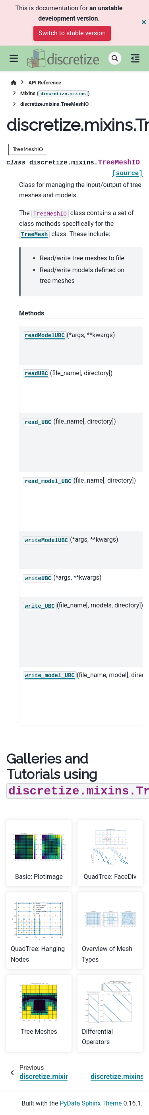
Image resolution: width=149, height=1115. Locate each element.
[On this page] (135, 58)
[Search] (115, 58)
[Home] (13, 82)
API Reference (44, 83)
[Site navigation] (13, 58)
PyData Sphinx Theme (91, 1103)
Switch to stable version (72, 33)
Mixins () (55, 93)
